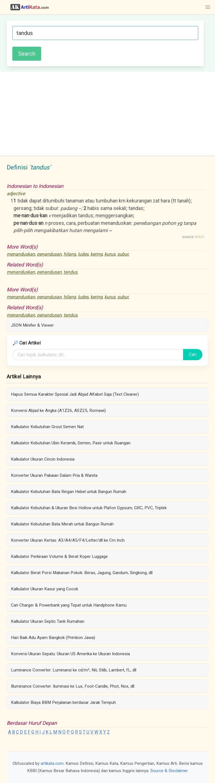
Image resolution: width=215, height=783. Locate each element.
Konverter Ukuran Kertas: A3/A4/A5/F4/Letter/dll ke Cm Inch (68, 540)
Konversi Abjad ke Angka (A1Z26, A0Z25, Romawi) (58, 410)
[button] (207, 7)
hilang (70, 254)
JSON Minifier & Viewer (32, 325)
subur (122, 254)
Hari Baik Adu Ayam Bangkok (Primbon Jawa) (53, 637)
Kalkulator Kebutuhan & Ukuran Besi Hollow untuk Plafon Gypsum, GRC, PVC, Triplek (89, 507)
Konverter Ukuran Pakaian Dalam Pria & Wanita (54, 475)
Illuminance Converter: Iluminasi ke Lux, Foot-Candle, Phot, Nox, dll (72, 686)
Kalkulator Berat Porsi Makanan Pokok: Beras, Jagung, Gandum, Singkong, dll (82, 572)
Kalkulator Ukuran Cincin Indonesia (42, 459)
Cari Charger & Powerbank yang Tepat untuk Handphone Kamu (69, 605)
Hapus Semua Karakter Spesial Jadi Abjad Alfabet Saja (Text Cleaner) (75, 394)
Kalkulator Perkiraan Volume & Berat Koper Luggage (59, 556)
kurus (109, 254)
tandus (70, 272)
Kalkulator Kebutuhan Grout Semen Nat (47, 426)
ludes (83, 254)
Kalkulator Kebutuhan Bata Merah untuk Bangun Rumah (62, 524)
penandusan (49, 254)
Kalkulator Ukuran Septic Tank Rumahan (47, 621)
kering (96, 254)
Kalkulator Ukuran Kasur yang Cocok (44, 588)
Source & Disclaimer (169, 770)
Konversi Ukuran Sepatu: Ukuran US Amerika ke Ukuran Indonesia (70, 653)
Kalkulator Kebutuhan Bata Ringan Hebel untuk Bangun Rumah (68, 491)
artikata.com (52, 763)
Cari (193, 354)
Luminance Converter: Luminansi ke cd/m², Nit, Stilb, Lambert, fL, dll (73, 670)
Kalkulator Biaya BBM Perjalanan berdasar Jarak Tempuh (63, 702)
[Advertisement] (107, 114)
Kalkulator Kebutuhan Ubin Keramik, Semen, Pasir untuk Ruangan (70, 442)
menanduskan (21, 254)
